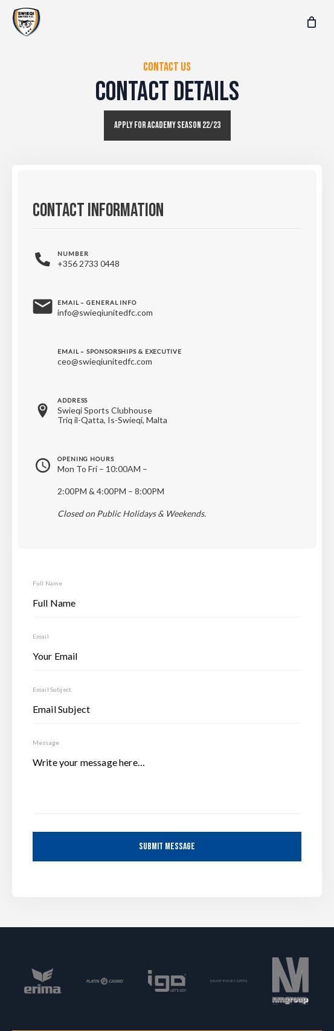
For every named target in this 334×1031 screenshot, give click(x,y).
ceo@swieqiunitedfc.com (104, 361)
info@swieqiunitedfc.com (105, 312)
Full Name (47, 583)
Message (46, 742)
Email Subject (52, 689)
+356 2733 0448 (88, 263)
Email (41, 636)
